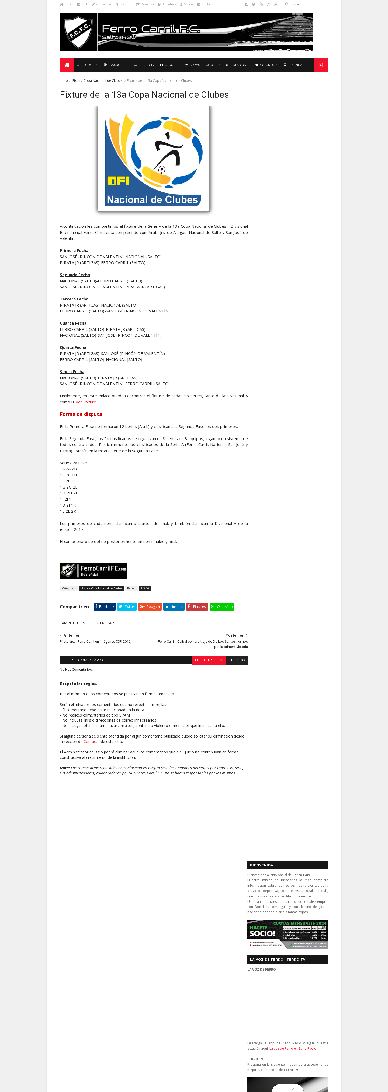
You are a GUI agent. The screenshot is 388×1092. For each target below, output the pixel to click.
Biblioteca (168, 4)
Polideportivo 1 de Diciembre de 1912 (93, 941)
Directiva (146, 4)
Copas (192, 65)
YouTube (289, 534)
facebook (227, 679)
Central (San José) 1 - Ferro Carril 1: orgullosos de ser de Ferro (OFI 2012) (204, 957)
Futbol (260, 384)
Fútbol (86, 65)
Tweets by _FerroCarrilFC (268, 371)
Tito (172, 1057)
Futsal (314, 384)
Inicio (67, 4)
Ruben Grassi (110, 957)
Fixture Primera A (122, 918)
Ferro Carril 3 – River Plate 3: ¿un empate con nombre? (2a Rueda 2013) (203, 914)
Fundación (102, 4)
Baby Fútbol (73, 910)
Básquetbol (99, 910)
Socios (187, 4)
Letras (134, 933)
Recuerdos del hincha (114, 949)
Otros (168, 65)
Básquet (114, 65)
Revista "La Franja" (78, 957)
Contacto (206, 4)
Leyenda (293, 65)
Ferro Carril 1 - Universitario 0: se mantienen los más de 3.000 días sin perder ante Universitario (204, 935)
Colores (265, 65)
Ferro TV (144, 65)
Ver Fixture (108, 415)
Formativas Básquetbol (82, 926)
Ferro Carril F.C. (199, 679)
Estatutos (124, 4)
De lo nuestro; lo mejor (83, 918)
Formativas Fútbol (121, 926)
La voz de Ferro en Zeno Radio (292, 266)
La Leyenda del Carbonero (101, 933)
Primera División (76, 949)
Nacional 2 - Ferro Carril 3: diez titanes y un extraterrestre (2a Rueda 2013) (201, 978)
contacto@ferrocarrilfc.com (280, 930)
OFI (211, 65)
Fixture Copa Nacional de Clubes (98, 81)
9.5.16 (146, 608)
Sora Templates (138, 1085)
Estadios (236, 65)
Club (83, 4)
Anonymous (179, 1006)
